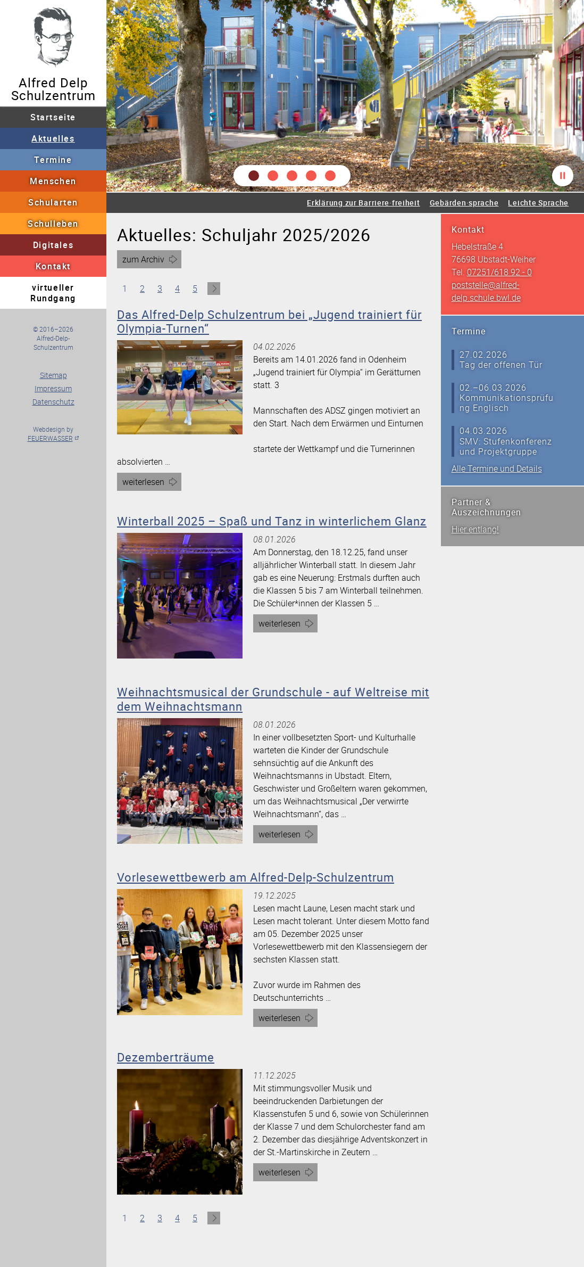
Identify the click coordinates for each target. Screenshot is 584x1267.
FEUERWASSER (50, 438)
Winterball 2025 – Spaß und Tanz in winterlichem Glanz (272, 521)
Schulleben (53, 223)
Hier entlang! (475, 529)
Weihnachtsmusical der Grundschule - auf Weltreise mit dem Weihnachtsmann (273, 699)
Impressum (53, 388)
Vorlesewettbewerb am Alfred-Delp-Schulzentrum (255, 877)
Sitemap (53, 375)
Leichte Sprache (538, 203)
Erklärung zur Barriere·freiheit (363, 203)
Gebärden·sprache (464, 203)
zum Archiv (143, 259)
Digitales (53, 245)
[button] (253, 175)
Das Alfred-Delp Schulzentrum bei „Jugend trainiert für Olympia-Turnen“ (269, 321)
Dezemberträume (165, 1057)
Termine (53, 160)
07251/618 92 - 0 (499, 272)
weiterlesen (148, 483)
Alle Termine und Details (497, 468)
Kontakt (53, 266)
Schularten (53, 202)
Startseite (53, 117)
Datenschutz (53, 402)
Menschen (53, 181)
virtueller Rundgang (53, 293)
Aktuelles (52, 138)
